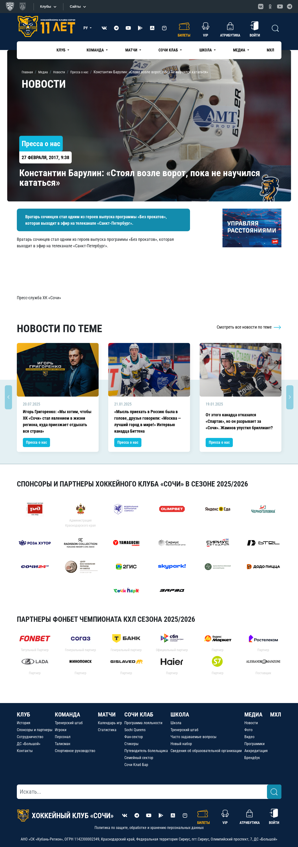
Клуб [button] (61, 50)
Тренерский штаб (69, 723)
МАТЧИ (107, 714)
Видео (249, 737)
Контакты (25, 750)
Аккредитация (256, 750)
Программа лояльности (143, 723)
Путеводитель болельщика (146, 750)
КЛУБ (23, 714)
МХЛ (270, 50)
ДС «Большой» (28, 743)
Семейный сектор (138, 757)
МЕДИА (253, 714)
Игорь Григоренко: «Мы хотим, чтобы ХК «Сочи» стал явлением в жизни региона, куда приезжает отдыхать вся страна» (57, 421)
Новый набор (181, 743)
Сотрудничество (30, 737)
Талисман (62, 743)
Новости (251, 723)
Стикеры (131, 743)
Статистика (107, 730)
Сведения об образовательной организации (206, 750)
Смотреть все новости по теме (249, 327)
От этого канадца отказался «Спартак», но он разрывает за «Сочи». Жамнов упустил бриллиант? (239, 421)
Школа (176, 723)
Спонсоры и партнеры (34, 730)
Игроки (60, 730)
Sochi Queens (135, 730)
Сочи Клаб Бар (136, 764)
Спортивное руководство (75, 750)
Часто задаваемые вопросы (193, 737)
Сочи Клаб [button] (169, 50)
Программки (254, 743)
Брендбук (252, 757)
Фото (248, 730)
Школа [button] (206, 50)
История (23, 723)
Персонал (62, 737)
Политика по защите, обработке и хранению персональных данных (149, 827)
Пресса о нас (36, 442)
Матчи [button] (131, 50)
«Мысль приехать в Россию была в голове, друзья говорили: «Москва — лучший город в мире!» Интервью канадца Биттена (147, 421)
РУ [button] (86, 28)
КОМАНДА (67, 714)
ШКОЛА (180, 714)
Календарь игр (110, 723)
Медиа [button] (239, 50)
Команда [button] (96, 50)
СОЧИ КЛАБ (138, 714)
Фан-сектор (133, 737)
